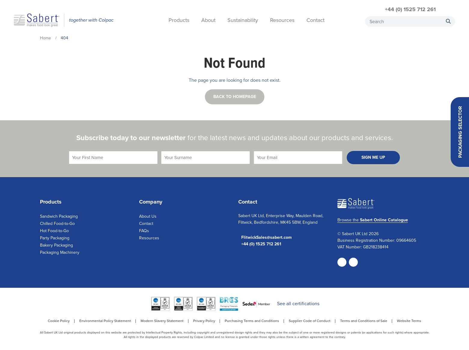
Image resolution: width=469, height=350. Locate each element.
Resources (282, 20)
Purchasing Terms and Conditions (252, 321)
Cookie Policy (59, 321)
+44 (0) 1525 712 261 (410, 9)
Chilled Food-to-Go (57, 223)
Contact (315, 20)
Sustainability (242, 20)
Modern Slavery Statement (162, 321)
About (208, 20)
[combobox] (410, 21)
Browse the (372, 220)
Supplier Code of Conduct (309, 321)
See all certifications (298, 303)
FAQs (144, 231)
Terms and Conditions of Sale (363, 321)
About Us (148, 216)
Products (179, 20)
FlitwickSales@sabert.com (266, 237)
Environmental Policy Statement (105, 321)
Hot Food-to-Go (54, 231)
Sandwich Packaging (59, 216)
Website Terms (409, 321)
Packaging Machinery (59, 252)
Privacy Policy (204, 321)
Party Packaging (54, 238)
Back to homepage (234, 97)
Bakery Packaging (56, 245)
